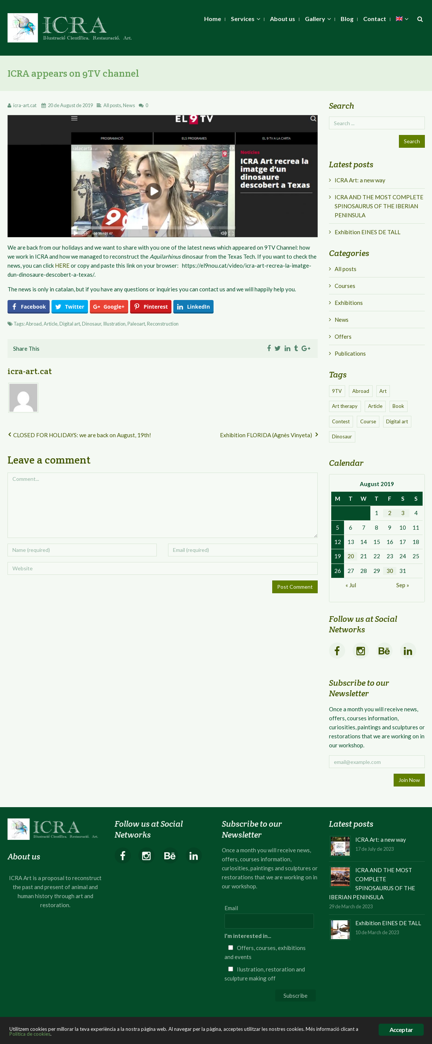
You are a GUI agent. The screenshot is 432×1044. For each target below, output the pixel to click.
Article (51, 324)
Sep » (402, 585)
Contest (341, 421)
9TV (337, 391)
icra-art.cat (24, 105)
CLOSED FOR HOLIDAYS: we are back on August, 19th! (82, 435)
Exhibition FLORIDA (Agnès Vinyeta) (266, 435)
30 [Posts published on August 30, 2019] (390, 570)
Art (383, 391)
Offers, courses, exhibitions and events (265, 952)
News (129, 105)
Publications (350, 353)
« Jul (351, 585)
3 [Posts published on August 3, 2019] (403, 512)
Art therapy (345, 406)
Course (368, 421)
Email (231, 908)
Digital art (69, 324)
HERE (62, 265)
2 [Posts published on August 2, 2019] (389, 512)
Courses (345, 285)
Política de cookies (29, 1034)
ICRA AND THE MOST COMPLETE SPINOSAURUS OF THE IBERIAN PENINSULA (379, 206)
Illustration (114, 324)
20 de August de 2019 (70, 105)
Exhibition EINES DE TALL (367, 232)
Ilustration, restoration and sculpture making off (264, 974)
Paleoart (136, 324)
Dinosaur (91, 324)
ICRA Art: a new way (360, 180)
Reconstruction (163, 324)
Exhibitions (349, 302)
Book (398, 406)
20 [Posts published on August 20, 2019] (350, 556)
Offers (343, 336)
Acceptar (401, 1029)
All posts (112, 105)
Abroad (34, 324)
